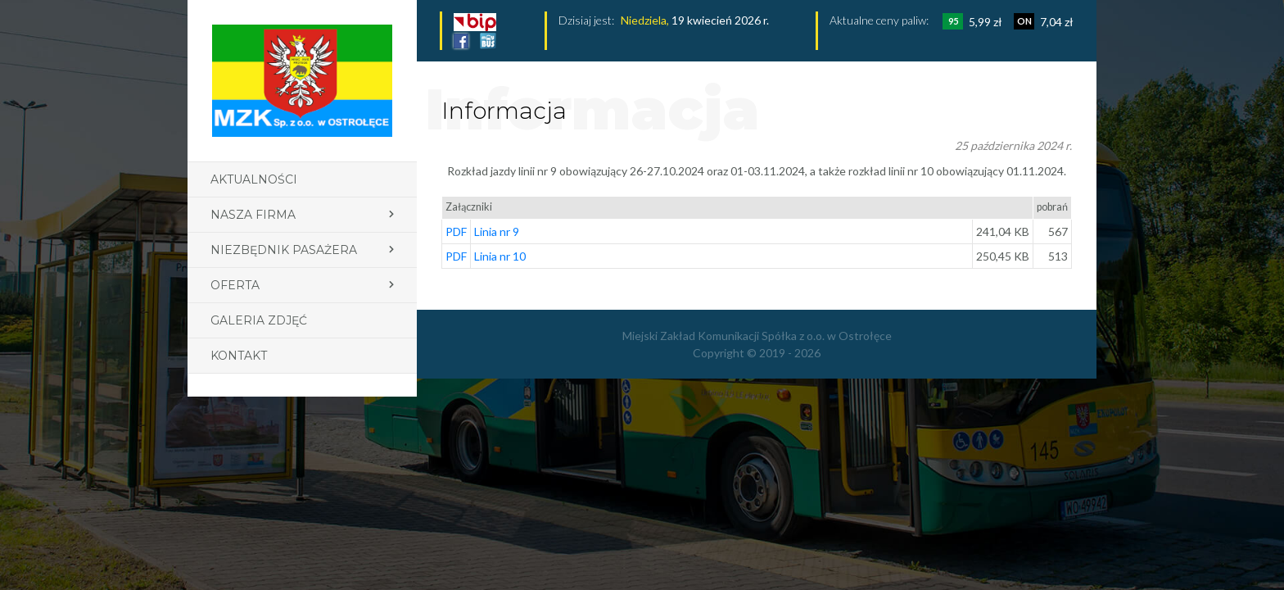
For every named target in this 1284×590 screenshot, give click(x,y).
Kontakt (238, 355)
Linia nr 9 (496, 231)
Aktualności (253, 179)
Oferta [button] (235, 285)
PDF (456, 231)
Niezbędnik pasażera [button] (283, 250)
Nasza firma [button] (253, 214)
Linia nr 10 (500, 256)
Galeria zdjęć (258, 320)
